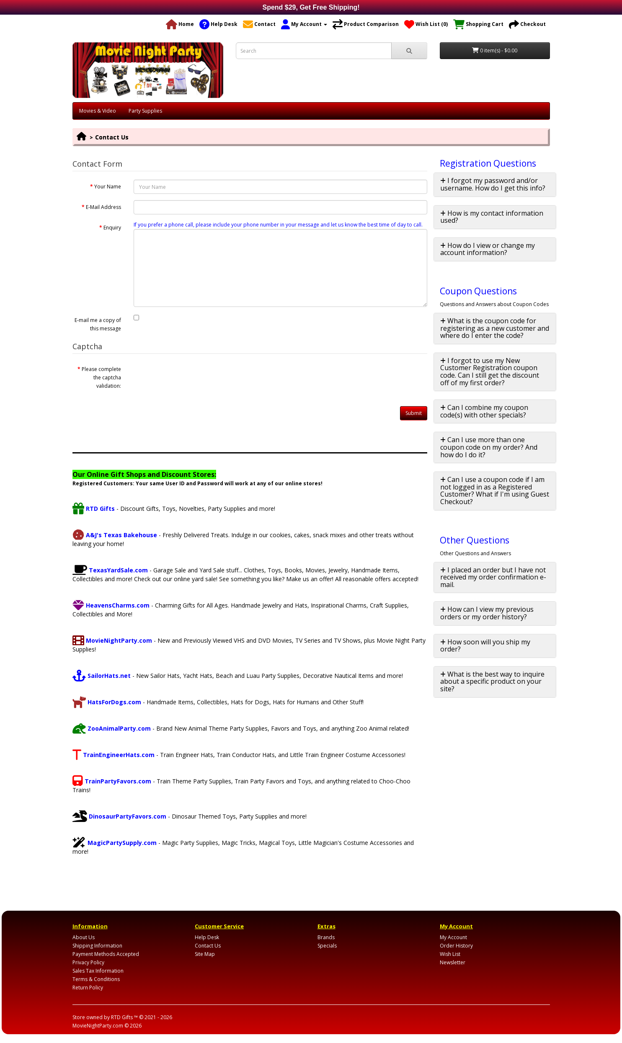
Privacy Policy (88, 962)
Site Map (205, 954)
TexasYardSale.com (110, 570)
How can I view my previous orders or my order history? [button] (487, 613)
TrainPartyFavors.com (111, 781)
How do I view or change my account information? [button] (487, 249)
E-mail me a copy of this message (98, 324)
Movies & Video (97, 110)
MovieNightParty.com (112, 640)
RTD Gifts (93, 508)
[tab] (495, 184)
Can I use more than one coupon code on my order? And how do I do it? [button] (488, 447)
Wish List (450, 954)
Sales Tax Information (98, 970)
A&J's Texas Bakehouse (114, 535)
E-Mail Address (103, 207)
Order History (456, 945)
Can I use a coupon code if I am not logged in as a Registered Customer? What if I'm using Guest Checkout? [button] (494, 490)
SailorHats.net (101, 676)
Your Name (107, 186)
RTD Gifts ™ (124, 1017)
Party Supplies (145, 110)
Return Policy (87, 987)
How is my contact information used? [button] (491, 217)
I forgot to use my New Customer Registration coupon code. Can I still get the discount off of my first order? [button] (489, 371)
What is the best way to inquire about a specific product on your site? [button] (492, 681)
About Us (83, 937)
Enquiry (112, 227)
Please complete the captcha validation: (101, 377)
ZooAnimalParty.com (111, 728)
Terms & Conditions (96, 979)
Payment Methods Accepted (105, 954)
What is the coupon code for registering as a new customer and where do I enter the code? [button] (494, 328)
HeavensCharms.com (111, 605)
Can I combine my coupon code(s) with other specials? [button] (484, 411)
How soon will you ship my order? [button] (485, 645)
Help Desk (207, 937)
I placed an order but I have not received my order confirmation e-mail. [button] (493, 577)
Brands (326, 937)
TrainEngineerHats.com (113, 755)
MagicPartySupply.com (114, 843)
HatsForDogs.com (106, 702)
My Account (453, 937)
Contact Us (112, 137)
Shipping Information (97, 945)
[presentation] (197, 378)
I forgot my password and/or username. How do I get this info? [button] (492, 184)
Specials (327, 945)
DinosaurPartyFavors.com (119, 816)
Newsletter (452, 962)
